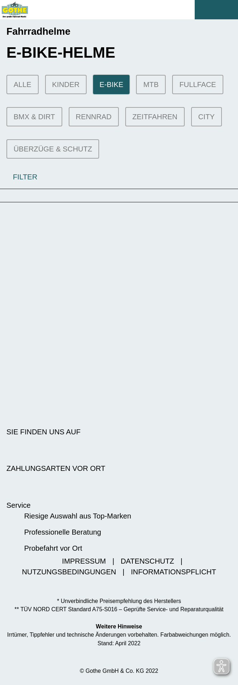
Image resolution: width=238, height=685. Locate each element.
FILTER (18, 177)
